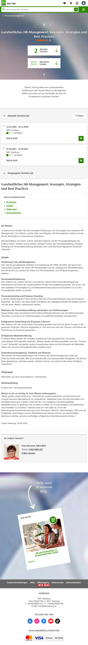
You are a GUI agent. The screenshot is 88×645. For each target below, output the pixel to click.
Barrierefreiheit (73, 582)
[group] (43, 40)
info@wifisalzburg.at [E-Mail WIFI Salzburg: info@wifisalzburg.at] (47, 606)
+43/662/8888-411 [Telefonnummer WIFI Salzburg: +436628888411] (35, 604)
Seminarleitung (13, 213)
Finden (76, 9)
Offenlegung (43, 582)
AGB (32, 582)
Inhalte (9, 206)
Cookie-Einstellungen (17, 582)
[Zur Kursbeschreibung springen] (44, 63)
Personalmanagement (14, 16)
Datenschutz (58, 582)
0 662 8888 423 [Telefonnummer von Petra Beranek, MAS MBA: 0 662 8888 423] (36, 449)
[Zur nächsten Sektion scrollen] (44, 77)
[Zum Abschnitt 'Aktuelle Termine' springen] (44, 50)
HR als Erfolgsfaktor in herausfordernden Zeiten (47, 553)
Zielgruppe (11, 209)
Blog (32, 561)
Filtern (79, 116)
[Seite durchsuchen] (40, 9)
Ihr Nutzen (11, 202)
